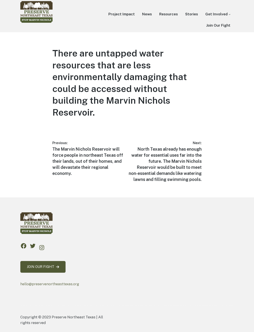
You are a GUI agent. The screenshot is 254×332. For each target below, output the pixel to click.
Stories (191, 14)
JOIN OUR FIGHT (43, 267)
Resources (168, 14)
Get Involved (216, 14)
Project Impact (121, 14)
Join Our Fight (218, 25)
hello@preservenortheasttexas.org (49, 284)
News (147, 14)
